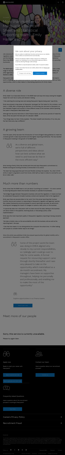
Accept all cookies (40, 73)
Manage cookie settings (25, 73)
